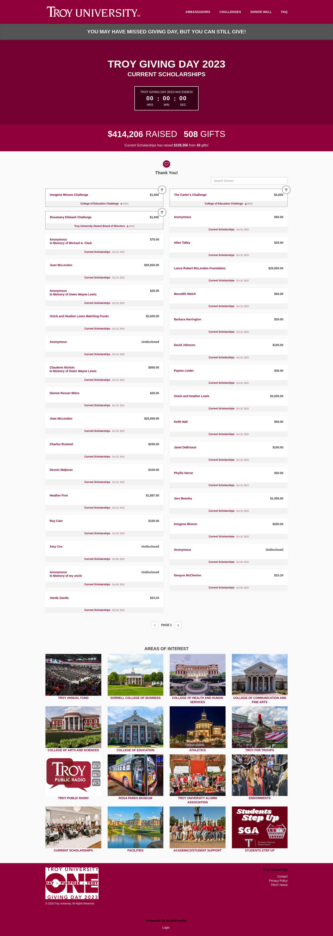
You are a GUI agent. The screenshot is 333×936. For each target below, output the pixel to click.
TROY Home (279, 885)
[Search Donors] (249, 180)
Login (165, 927)
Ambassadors (197, 12)
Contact (282, 876)
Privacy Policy (278, 880)
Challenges (230, 12)
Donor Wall (261, 12)
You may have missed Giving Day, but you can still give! (166, 32)
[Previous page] (154, 625)
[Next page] (178, 625)
